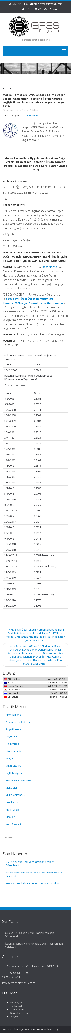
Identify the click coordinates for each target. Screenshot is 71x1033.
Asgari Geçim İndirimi (18, 722)
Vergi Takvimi (13, 824)
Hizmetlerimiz (13, 751)
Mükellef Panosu (15, 795)
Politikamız (12, 802)
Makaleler (11, 787)
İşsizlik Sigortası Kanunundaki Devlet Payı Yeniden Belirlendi (34, 874)
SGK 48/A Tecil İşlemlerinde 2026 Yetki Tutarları (32, 883)
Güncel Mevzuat (16, 1013)
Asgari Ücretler (14, 729)
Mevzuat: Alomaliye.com (16, 1029)
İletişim (10, 758)
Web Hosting (51, 1029)
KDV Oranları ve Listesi (19, 780)
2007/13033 (49, 267)
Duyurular (11, 736)
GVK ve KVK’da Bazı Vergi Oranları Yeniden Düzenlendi (30, 863)
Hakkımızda (12, 743)
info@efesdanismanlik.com (47, 3)
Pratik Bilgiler (13, 809)
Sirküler (10, 817)
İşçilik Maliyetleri (15, 773)
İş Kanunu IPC (13, 765)
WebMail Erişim (46, 9)
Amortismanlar (14, 714)
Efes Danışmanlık (29, 115)
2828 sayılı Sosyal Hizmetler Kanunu (38, 303)
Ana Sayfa (13, 1002)
